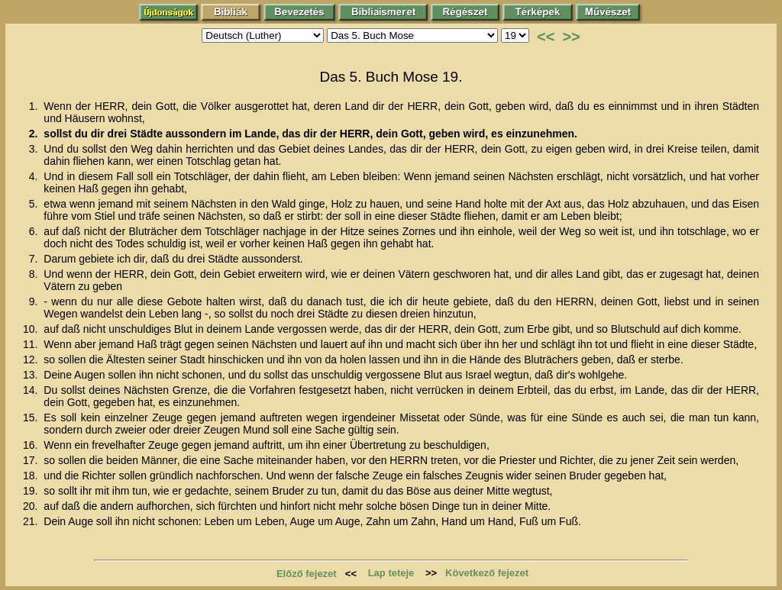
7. (35, 259)
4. (35, 176)
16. (31, 445)
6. (35, 231)
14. (31, 390)
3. (35, 149)
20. (31, 506)
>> (571, 36)
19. (31, 491)
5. (35, 204)
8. (35, 274)
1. (35, 106)
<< (545, 36)
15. (31, 417)
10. (31, 329)
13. (31, 375)
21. (31, 521)
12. (31, 359)
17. (31, 460)
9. (35, 301)
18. (31, 475)
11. (31, 344)
